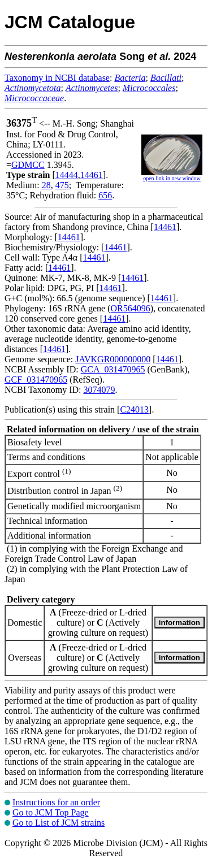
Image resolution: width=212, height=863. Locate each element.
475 (62, 185)
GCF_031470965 (36, 379)
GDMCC (28, 165)
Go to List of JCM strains (58, 822)
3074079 (99, 389)
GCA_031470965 (113, 369)
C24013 (134, 409)
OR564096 (130, 308)
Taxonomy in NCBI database (57, 78)
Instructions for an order (56, 802)
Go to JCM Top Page (50, 812)
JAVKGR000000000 (112, 359)
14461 (91, 175)
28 (46, 185)
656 (105, 195)
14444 (66, 175)
